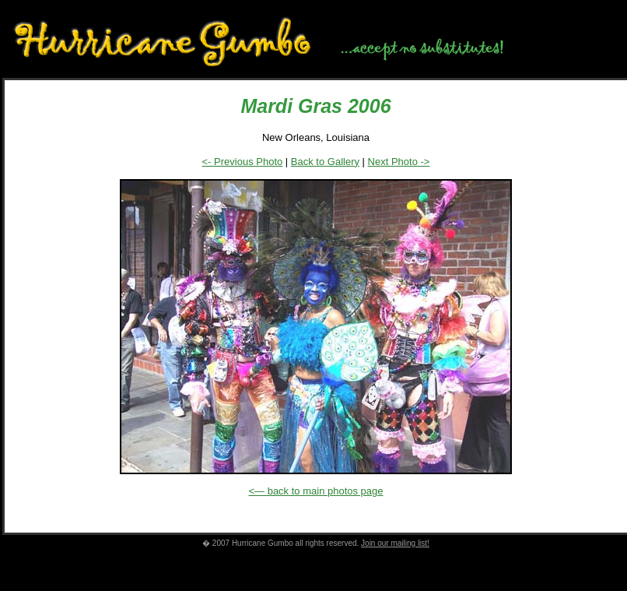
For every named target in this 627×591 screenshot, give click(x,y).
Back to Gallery (325, 161)
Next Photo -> (399, 161)
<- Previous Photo (242, 161)
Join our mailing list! (395, 543)
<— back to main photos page (315, 491)
